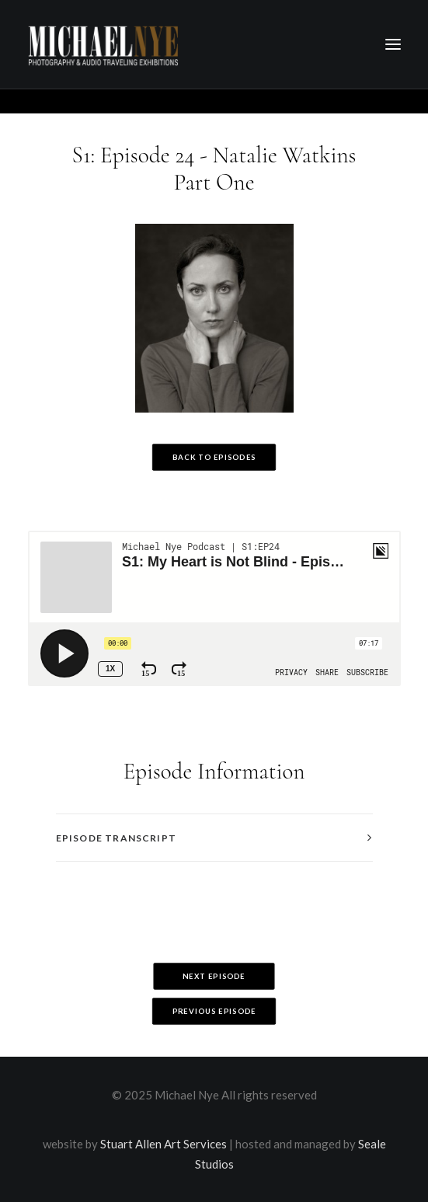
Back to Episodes (214, 457)
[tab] (214, 838)
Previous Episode (214, 1011)
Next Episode (214, 976)
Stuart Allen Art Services (163, 1144)
